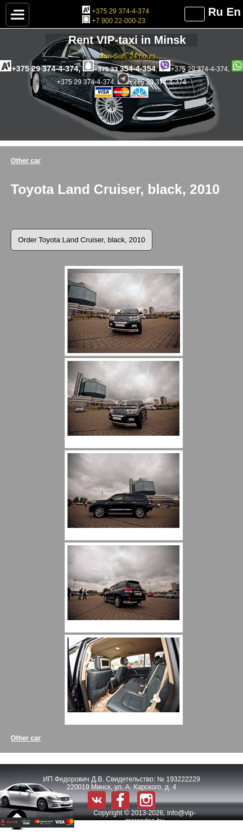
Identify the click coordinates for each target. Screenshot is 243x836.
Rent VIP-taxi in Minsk (127, 40)
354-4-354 (119, 68)
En (233, 12)
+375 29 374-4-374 (115, 11)
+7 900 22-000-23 (113, 21)
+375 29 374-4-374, (41, 68)
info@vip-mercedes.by (160, 817)
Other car (25, 161)
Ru (215, 12)
